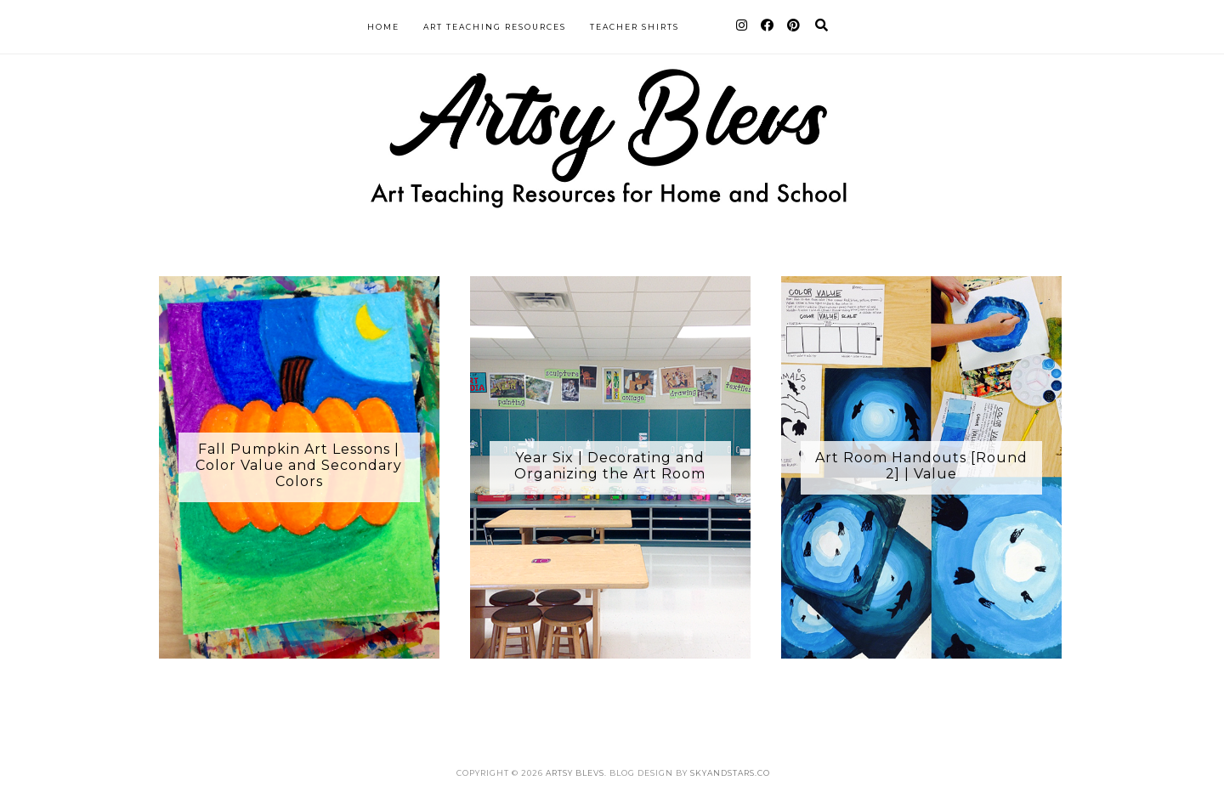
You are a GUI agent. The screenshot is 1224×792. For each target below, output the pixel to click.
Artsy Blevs (575, 773)
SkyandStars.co (730, 773)
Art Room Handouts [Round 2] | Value (921, 466)
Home (383, 26)
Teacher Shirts (634, 26)
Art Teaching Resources (494, 26)
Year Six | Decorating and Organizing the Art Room (610, 466)
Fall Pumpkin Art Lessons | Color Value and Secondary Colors (299, 465)
